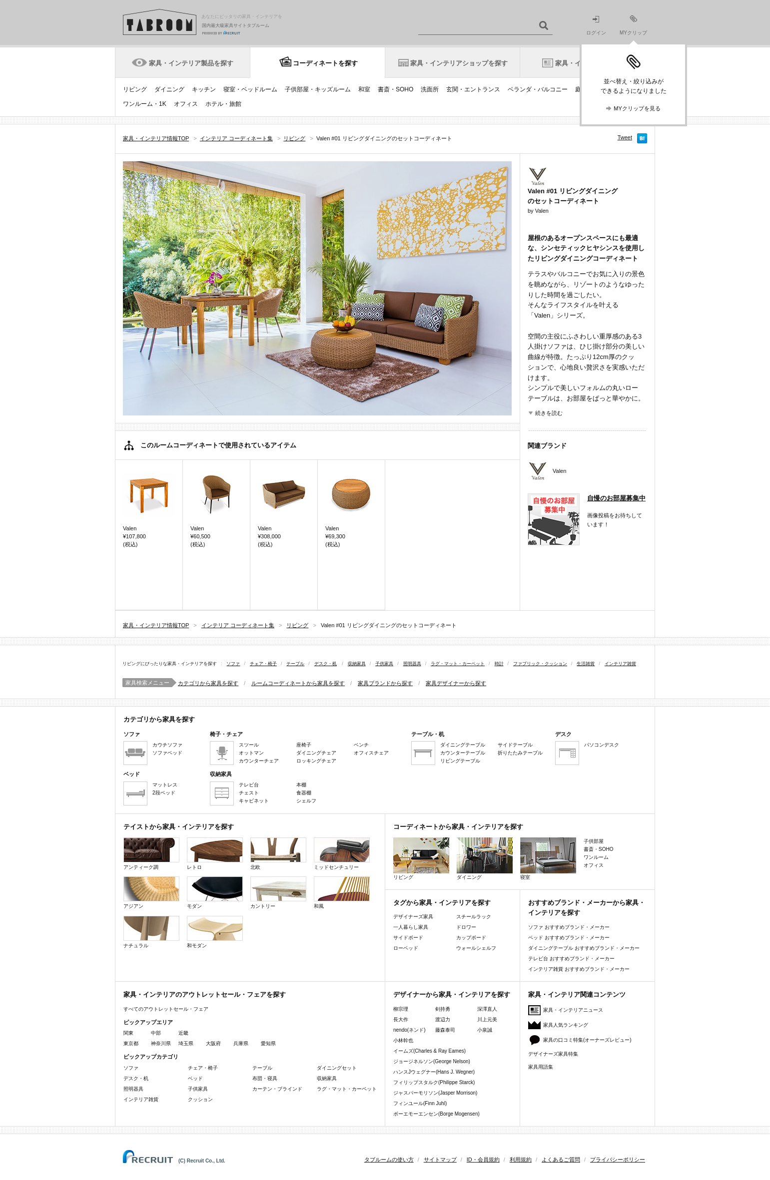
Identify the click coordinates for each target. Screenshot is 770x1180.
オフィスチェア (371, 753)
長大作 (400, 1019)
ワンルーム (596, 857)
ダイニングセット (337, 1068)
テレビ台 (249, 784)
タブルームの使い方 (389, 1160)
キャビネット (254, 800)
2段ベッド (163, 792)
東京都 (130, 1043)
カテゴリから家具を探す (208, 683)
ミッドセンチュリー (342, 853)
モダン (215, 892)
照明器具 (412, 663)
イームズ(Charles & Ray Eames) (429, 1051)
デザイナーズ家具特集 (553, 1054)
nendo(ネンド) (409, 1030)
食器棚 (303, 792)
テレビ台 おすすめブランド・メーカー (571, 958)
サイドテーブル (515, 745)
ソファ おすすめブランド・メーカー (569, 927)
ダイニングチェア (316, 753)
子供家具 (384, 663)
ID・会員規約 (483, 1160)
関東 (128, 1033)
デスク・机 (325, 663)
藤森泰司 (445, 1030)
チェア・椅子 (263, 663)
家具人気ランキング (565, 1025)
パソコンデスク (601, 745)
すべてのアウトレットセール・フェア (165, 1009)
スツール (249, 745)
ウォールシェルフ (476, 948)
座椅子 (303, 745)
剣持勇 (442, 1009)
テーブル (295, 663)
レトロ (215, 853)
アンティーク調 (151, 853)
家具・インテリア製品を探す (191, 63)
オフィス (186, 103)
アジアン (151, 892)
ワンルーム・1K (144, 103)
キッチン (204, 89)
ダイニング (169, 89)
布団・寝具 (264, 1078)
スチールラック (473, 916)
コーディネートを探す (325, 63)
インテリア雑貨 (620, 663)
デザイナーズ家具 (413, 916)
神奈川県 (161, 1043)
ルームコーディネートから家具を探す (298, 683)
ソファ (233, 663)
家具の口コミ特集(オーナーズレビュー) (587, 1040)
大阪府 (213, 1043)
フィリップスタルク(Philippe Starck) (434, 1082)
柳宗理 (400, 1009)
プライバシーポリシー (617, 1160)
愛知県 (268, 1043)
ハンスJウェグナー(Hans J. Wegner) (434, 1072)
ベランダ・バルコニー (538, 89)
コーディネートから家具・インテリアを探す (458, 826)
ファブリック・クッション (540, 663)
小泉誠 (484, 1030)
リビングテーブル (460, 761)
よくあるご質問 (561, 1160)
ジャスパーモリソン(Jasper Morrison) (435, 1093)
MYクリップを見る (637, 108)
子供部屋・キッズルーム (318, 89)
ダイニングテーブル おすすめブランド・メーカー (584, 948)
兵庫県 (240, 1043)
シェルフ (306, 800)
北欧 (278, 853)
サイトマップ (440, 1160)
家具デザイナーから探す (456, 683)
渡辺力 (442, 1019)
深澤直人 (487, 1009)
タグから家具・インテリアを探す (442, 902)
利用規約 (521, 1160)
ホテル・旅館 (223, 103)
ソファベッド (167, 753)
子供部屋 (594, 841)
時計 (499, 663)
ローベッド (405, 948)
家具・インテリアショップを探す (459, 63)
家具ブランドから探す (385, 683)
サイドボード (408, 937)
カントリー (278, 892)
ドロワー (466, 927)
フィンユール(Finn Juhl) (420, 1103)
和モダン (215, 932)
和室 (364, 89)
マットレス (164, 784)
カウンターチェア (259, 761)
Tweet (625, 137)
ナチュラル (151, 932)
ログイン (596, 25)
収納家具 (357, 663)
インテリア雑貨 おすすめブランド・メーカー (579, 969)
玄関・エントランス (473, 89)
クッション (200, 1099)
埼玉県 (185, 1043)
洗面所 (430, 89)
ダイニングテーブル (462, 745)
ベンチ (361, 745)
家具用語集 (540, 1067)
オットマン (251, 753)
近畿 (183, 1033)
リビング (135, 89)
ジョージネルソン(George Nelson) (431, 1061)
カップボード (471, 937)
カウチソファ (167, 745)
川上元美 (487, 1019)
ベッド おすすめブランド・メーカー (569, 937)
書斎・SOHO (395, 89)
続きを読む (549, 413)
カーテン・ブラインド (277, 1089)
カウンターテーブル (462, 753)
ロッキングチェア (316, 761)
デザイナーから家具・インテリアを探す (451, 994)
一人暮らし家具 (410, 927)
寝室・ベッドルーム (250, 89)
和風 (342, 892)
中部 (156, 1033)
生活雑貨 (586, 663)
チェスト (249, 792)
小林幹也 (403, 1040)
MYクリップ (633, 25)
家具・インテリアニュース (573, 1010)
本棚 (301, 784)
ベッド (195, 1078)
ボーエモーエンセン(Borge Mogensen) (436, 1114)
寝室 (548, 858)
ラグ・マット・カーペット (458, 663)
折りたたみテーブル (520, 753)
